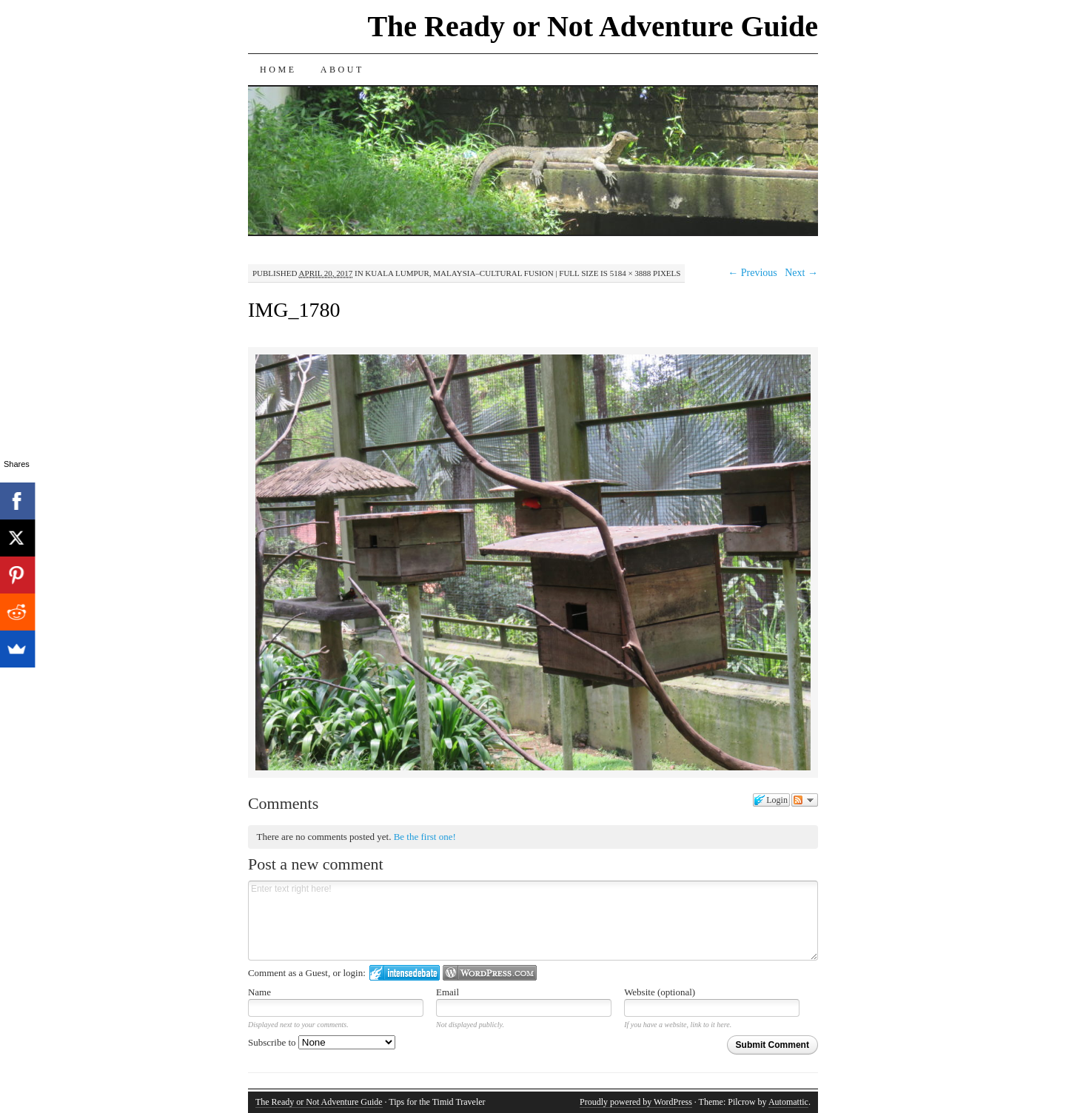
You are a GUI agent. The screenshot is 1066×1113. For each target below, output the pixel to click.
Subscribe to (321, 1042)
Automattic (788, 1102)
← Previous (752, 272)
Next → (801, 272)
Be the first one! (425, 836)
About (342, 69)
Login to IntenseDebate (404, 973)
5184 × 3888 (630, 273)
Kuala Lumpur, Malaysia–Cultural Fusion (459, 273)
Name (259, 992)
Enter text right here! (533, 921)
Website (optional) (659, 992)
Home (278, 69)
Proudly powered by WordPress (636, 1102)
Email (447, 992)
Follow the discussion (804, 800)
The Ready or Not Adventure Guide (592, 26)
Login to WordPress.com (490, 973)
